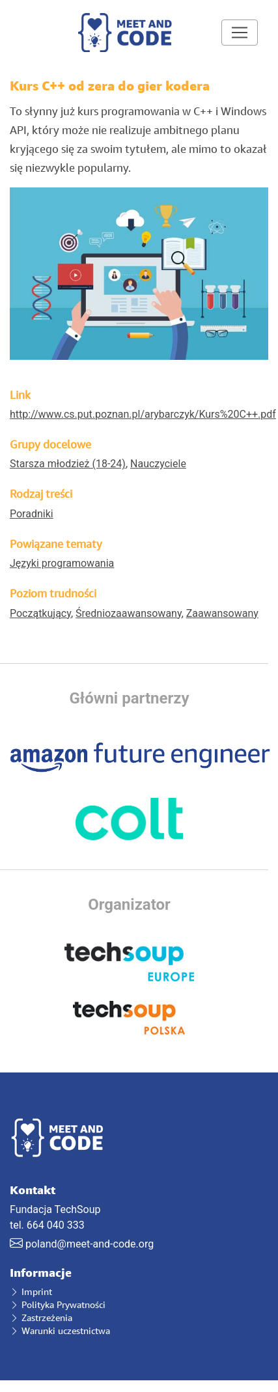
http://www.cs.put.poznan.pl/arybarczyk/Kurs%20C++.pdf (143, 414)
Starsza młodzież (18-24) (68, 463)
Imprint (31, 1291)
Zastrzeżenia (41, 1317)
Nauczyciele (158, 463)
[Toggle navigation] (239, 33)
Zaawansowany (222, 613)
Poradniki (31, 514)
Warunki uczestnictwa (60, 1330)
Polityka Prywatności (57, 1304)
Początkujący (40, 613)
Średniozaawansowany (129, 613)
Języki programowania (62, 563)
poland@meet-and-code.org (89, 1244)
